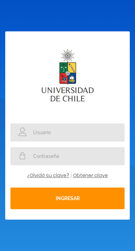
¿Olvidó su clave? (48, 175)
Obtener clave (90, 175)
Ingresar (68, 198)
